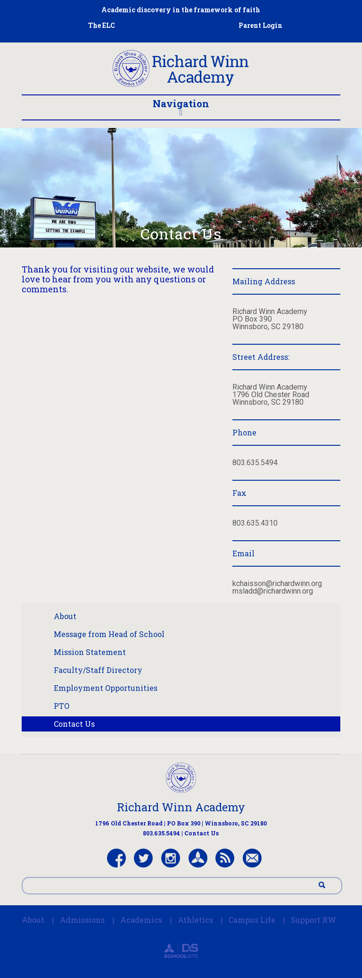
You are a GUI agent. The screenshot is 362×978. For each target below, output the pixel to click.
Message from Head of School (109, 634)
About (65, 616)
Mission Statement (90, 652)
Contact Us (74, 724)
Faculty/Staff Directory (98, 670)
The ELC (101, 25)
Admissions (82, 920)
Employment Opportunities (105, 688)
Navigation (181, 107)
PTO (61, 706)
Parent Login (260, 25)
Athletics (195, 920)
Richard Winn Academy (181, 807)
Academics (141, 920)
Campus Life (252, 920)
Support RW (313, 920)
